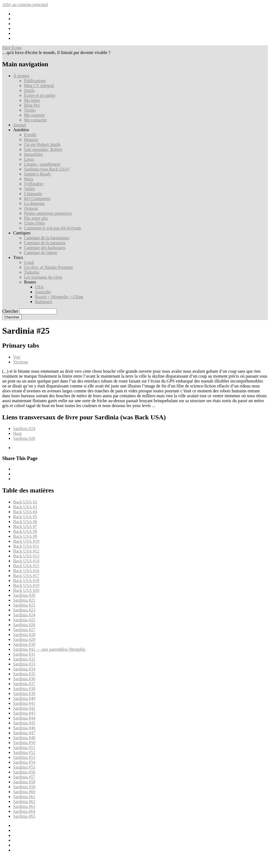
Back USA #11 (26, 546)
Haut (17, 433)
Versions (20, 362)
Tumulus (31, 272)
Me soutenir (34, 115)
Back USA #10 (26, 541)
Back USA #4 (25, 511)
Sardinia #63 (24, 806)
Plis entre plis (36, 218)
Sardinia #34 (24, 669)
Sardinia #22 (24, 605)
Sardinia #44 (24, 718)
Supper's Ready (37, 174)
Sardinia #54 (24, 762)
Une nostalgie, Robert (43, 149)
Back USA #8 (25, 531)
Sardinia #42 (24, 708)
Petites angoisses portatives (48, 213)
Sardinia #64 (24, 811)
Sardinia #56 (24, 772)
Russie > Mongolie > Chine (59, 296)
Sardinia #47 (24, 732)
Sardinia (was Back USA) (46, 169)
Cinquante (33, 193)
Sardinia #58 (24, 782)
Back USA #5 (25, 516)
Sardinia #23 (24, 610)
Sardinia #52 (24, 752)
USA (39, 287)
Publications (35, 80)
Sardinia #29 (24, 639)
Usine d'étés (34, 223)
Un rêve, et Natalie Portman (48, 267)
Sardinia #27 (24, 629)
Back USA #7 (25, 526)
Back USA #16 (26, 570)
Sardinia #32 (24, 659)
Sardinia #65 (24, 816)
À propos (21, 75)
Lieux (29, 159)
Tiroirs (30, 110)
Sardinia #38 (24, 688)
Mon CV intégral (39, 85)
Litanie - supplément (42, 164)
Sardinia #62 (24, 801)
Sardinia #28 (24, 634)
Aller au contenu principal (25, 4)
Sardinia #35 (24, 673)
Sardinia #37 (24, 683)
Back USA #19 (26, 585)
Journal (19, 125)
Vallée (29, 188)
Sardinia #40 (24, 698)
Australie (43, 291)
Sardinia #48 (24, 737)
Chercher (10, 311)
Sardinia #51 (24, 747)
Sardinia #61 (24, 796)
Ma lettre (32, 100)
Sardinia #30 (24, 644)
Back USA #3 (25, 506)
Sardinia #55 (24, 767)
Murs (28, 179)
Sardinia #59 (24, 786)
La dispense (34, 203)
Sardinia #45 (24, 723)
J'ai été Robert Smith (42, 144)
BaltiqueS (43, 301)
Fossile (30, 134)
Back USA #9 (25, 536)
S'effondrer (33, 183)
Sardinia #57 (24, 777)
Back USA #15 (26, 565)
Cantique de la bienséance (47, 237)
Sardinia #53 (24, 757)
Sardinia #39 (24, 693)
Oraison (31, 208)
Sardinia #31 (24, 654)
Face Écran (12, 47)
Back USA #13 (26, 556)
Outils (29, 90)
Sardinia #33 (24, 664)
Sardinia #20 (24, 595)
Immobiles (33, 154)
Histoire (31, 139)
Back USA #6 (25, 521)
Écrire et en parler (39, 95)
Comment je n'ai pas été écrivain (52, 228)
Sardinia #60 (24, 791)
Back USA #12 (26, 551)
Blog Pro (32, 105)
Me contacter (35, 120)
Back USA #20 (26, 590)
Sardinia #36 (24, 678)
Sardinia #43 (24, 713)
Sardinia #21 (24, 600)
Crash (29, 262)
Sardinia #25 (24, 619)
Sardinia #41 (24, 703)
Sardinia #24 (24, 428)
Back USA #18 (26, 580)
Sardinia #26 (24, 438)
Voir (16, 357)
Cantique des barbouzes (45, 247)
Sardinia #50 (24, 742)
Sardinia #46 (24, 727)
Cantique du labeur (40, 252)
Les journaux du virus (43, 277)
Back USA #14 (26, 561)
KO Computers (37, 198)
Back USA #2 (25, 502)
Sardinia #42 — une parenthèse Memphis (49, 649)
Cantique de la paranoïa (45, 242)
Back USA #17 (26, 575)
